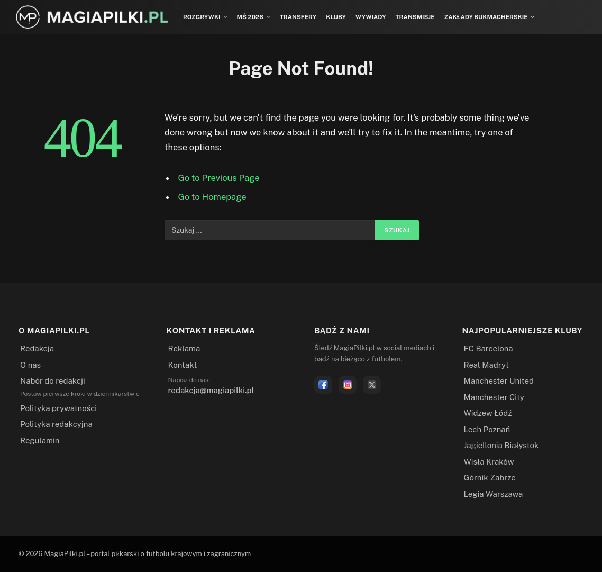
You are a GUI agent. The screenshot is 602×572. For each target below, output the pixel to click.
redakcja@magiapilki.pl (211, 390)
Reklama (184, 348)
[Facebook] (323, 385)
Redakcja (37, 348)
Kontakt (182, 364)
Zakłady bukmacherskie (485, 17)
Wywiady (370, 17)
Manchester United (499, 380)
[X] (372, 385)
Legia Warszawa (493, 493)
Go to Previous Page (219, 177)
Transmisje (415, 17)
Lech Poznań (487, 429)
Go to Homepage (212, 197)
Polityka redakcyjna (56, 424)
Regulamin (39, 440)
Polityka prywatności (58, 408)
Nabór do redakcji (52, 380)
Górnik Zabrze (490, 477)
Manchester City (494, 397)
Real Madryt (486, 364)
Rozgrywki (202, 17)
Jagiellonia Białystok (501, 445)
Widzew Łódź (488, 412)
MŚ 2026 (250, 17)
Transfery (298, 17)
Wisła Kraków (489, 461)
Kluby (336, 17)
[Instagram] (348, 385)
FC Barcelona (488, 348)
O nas (30, 364)
